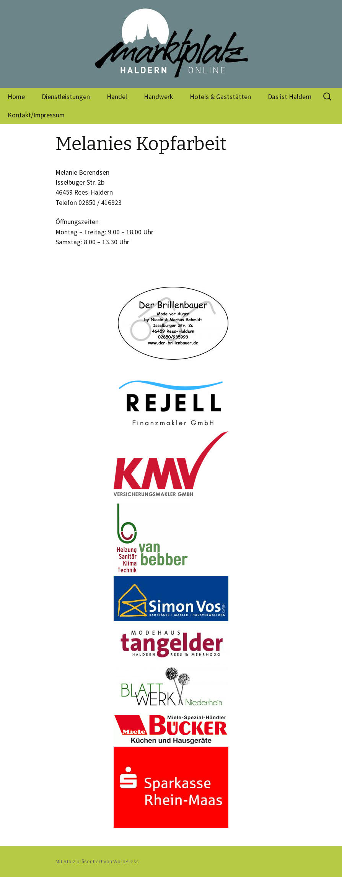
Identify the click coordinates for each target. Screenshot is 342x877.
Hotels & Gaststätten (220, 97)
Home (16, 97)
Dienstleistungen (66, 97)
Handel (117, 97)
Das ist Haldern (289, 97)
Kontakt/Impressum (36, 115)
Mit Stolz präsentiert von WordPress (97, 861)
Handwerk (158, 97)
